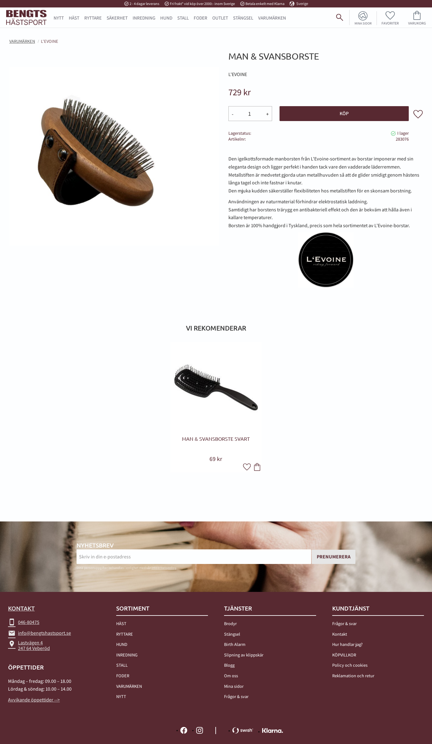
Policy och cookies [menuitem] (350, 665)
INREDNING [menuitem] (144, 18)
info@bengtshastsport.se (39, 633)
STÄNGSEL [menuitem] (243, 18)
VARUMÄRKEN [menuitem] (129, 686)
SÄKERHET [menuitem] (117, 18)
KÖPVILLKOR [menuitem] (344, 655)
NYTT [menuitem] (59, 18)
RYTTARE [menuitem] (93, 18)
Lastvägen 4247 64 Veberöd (29, 645)
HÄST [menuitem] (74, 18)
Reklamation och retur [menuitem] (353, 676)
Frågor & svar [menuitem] (236, 696)
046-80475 (23, 622)
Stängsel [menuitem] (232, 634)
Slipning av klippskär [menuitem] (243, 655)
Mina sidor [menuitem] (361, 23)
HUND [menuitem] (166, 18)
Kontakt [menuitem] (339, 634)
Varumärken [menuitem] (272, 18)
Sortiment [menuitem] (132, 608)
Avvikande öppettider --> (34, 700)
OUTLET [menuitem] (220, 18)
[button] (389, 17)
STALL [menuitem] (183, 18)
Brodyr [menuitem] (230, 623)
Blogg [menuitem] (229, 665)
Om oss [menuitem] (231, 676)
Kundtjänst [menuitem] (350, 608)
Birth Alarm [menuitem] (234, 644)
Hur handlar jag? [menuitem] (347, 644)
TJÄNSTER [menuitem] (238, 608)
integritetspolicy (164, 568)
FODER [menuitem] (200, 18)
